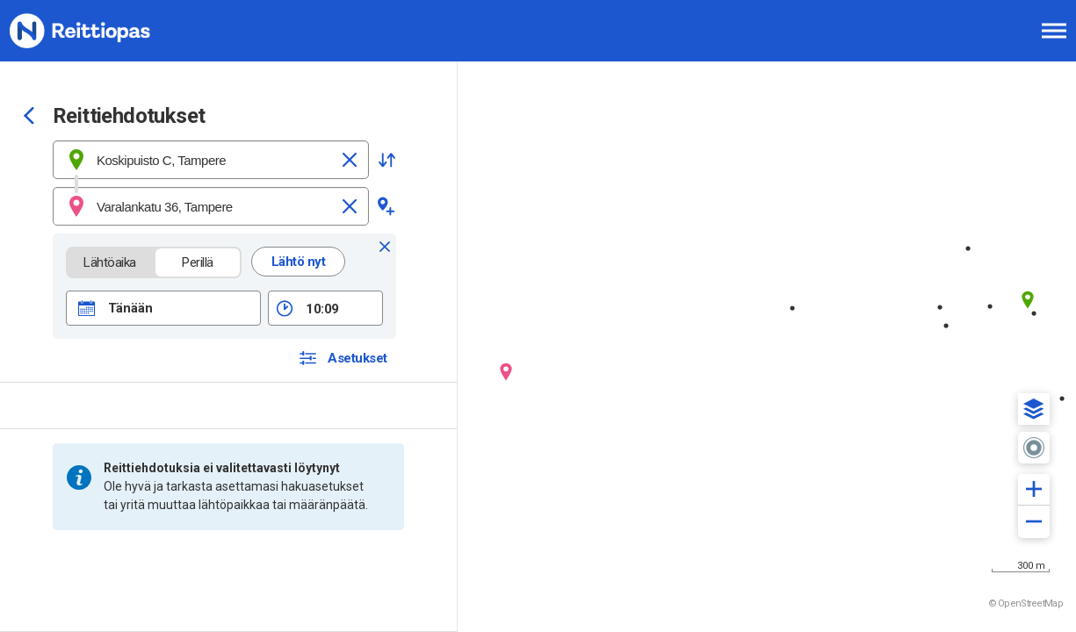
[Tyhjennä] (349, 159)
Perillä (198, 262)
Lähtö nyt (298, 261)
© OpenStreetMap (1026, 603)
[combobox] (211, 159)
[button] (386, 159)
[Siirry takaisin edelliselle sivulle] (29, 117)
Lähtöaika (110, 262)
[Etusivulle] (101, 30)
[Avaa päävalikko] (1054, 30)
